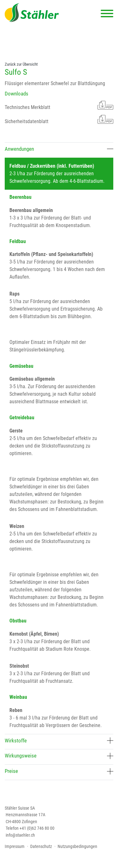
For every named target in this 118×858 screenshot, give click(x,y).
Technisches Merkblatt (59, 105)
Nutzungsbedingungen (77, 846)
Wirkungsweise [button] (59, 755)
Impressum (15, 846)
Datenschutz (41, 846)
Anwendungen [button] (59, 149)
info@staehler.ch (20, 835)
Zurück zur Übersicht (21, 64)
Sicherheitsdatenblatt (59, 119)
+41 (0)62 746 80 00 (37, 828)
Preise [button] (59, 771)
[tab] (59, 150)
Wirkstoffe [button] (59, 740)
